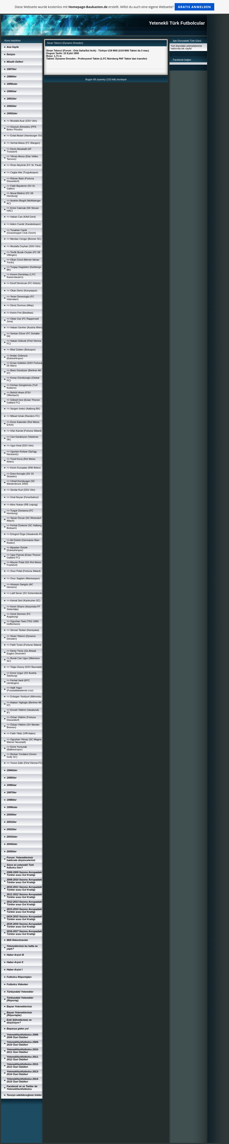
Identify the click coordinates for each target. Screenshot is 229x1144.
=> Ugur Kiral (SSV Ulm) (20, 445)
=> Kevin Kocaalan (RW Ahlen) (23, 467)
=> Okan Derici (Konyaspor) (22, 290)
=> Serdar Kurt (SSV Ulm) (21, 489)
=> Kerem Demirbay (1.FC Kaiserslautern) (21, 275)
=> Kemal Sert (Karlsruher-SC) (23, 600)
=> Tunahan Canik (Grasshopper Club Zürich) (21, 231)
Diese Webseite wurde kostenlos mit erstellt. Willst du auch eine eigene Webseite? (114, 7)
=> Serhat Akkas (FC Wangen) (23, 143)
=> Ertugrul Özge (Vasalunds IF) (24, 534)
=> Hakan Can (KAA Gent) (21, 216)
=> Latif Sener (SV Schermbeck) (24, 593)
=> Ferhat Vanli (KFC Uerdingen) (18, 681)
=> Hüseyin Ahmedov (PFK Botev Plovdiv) (21, 128)
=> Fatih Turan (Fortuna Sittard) (24, 644)
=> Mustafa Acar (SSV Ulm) (22, 120)
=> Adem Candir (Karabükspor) (24, 224)
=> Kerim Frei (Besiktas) (20, 312)
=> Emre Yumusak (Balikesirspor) (17, 748)
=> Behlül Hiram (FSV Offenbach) (19, 394)
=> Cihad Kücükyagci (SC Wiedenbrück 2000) (21, 482)
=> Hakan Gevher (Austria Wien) (24, 327)
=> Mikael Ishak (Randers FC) (23, 416)
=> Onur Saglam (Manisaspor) (23, 578)
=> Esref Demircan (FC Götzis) (23, 283)
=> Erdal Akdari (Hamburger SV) (24, 135)
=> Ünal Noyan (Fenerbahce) (22, 497)
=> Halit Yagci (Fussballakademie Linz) (20, 689)
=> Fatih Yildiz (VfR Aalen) (21, 733)
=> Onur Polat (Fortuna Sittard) (24, 571)
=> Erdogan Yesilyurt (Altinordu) (24, 696)
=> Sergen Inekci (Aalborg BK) (23, 408)
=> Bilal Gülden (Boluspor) (21, 349)
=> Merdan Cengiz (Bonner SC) (24, 239)
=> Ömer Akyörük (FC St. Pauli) (24, 165)
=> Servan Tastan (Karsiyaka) (23, 630)
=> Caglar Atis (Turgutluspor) (22, 172)
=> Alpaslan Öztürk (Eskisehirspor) (17, 549)
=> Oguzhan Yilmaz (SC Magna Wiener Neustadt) (24, 740)
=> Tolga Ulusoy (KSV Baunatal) (24, 667)
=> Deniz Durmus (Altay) (20, 305)
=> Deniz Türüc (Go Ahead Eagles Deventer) (21, 652)
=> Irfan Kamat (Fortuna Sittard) (24, 430)
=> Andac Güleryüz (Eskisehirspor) (17, 357)
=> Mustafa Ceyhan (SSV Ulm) (23, 246)
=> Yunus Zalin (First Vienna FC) (24, 763)
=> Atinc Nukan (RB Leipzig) (22, 504)
